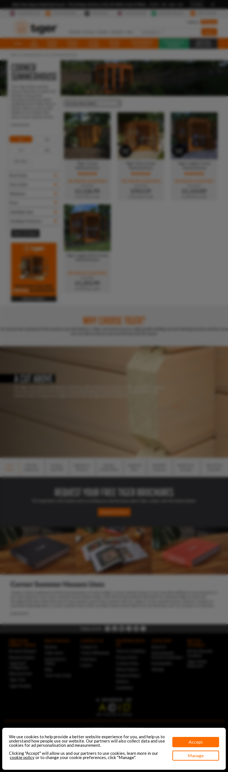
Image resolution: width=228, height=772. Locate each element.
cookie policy (22, 757)
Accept (196, 742)
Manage (196, 755)
